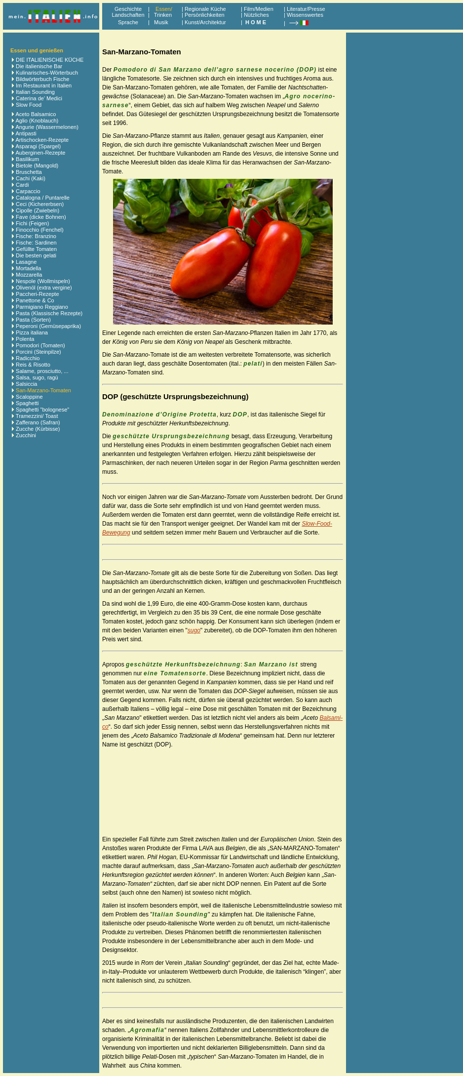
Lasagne (26, 262)
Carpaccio (28, 191)
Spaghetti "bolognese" (42, 410)
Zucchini (26, 435)
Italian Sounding (35, 92)
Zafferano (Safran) (38, 422)
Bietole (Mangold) (37, 165)
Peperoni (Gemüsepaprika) (48, 326)
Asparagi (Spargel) (38, 146)
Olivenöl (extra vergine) (44, 287)
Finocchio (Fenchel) (40, 230)
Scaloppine (29, 397)
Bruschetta (29, 172)
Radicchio (27, 358)
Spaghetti (27, 403)
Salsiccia (26, 384)
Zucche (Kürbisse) (38, 429)
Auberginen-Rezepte (40, 153)
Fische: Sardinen (36, 243)
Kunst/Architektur (205, 22)
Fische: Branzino (36, 236)
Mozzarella (29, 275)
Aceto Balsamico (35, 114)
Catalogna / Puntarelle (43, 198)
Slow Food (28, 105)
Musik (161, 22)
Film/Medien (258, 9)
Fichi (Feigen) (32, 223)
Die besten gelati (36, 255)
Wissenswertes (305, 15)
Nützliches (256, 15)
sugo (194, 630)
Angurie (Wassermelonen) (46, 127)
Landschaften (128, 15)
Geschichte (128, 9)
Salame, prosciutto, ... (42, 371)
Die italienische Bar (39, 66)
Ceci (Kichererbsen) (40, 204)
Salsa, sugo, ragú (37, 377)
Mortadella (28, 268)
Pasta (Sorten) (33, 320)
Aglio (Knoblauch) (36, 121)
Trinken (161, 15)
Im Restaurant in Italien (44, 85)
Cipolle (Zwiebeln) (37, 210)
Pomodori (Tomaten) (40, 345)
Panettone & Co (35, 300)
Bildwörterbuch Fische (42, 79)
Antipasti (25, 133)
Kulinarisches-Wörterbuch (47, 73)
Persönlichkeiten (205, 15)
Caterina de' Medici (39, 98)
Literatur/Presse (306, 9)
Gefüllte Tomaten (36, 249)
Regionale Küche (205, 9)
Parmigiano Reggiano (42, 307)
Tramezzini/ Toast (37, 416)
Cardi (22, 185)
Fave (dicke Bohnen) (41, 217)
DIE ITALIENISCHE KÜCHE (49, 60)
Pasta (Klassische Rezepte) (49, 313)
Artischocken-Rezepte (42, 140)
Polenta (25, 339)
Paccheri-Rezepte (37, 294)
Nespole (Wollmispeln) (43, 281)
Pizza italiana (32, 332)
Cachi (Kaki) (30, 178)
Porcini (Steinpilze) (38, 352)
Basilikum (27, 159)
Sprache (128, 22)
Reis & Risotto (33, 365)
